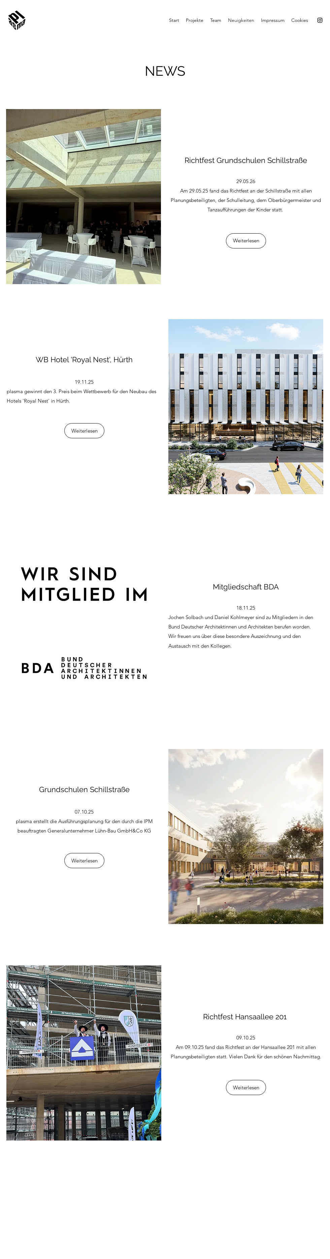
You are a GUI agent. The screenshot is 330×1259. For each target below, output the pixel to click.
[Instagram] (320, 20)
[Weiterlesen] (246, 240)
